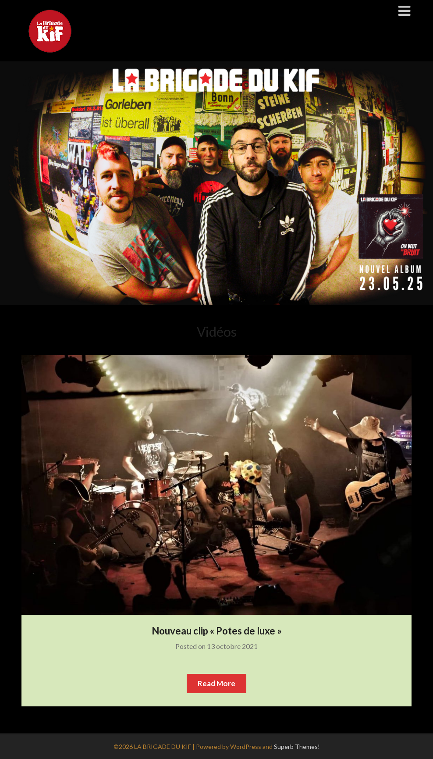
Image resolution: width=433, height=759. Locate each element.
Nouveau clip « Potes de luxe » (217, 631)
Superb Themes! (297, 746)
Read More (216, 683)
